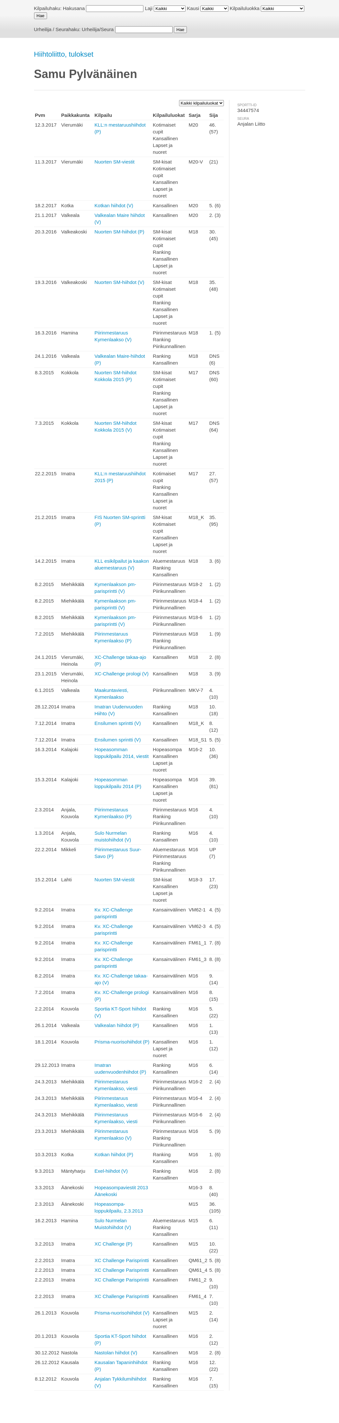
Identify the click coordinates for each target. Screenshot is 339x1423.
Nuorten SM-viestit (114, 161)
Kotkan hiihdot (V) (113, 205)
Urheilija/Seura (98, 29)
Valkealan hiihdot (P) (116, 1025)
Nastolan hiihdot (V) (115, 1352)
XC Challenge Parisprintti (121, 1260)
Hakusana (74, 8)
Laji (148, 8)
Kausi (193, 8)
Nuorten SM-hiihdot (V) (119, 282)
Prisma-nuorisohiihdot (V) (121, 1313)
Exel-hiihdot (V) (111, 1171)
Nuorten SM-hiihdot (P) (119, 231)
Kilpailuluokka (245, 8)
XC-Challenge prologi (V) (121, 673)
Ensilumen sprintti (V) (117, 723)
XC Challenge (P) (113, 1244)
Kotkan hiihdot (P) (113, 1154)
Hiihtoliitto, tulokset (63, 54)
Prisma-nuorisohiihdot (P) (121, 1042)
